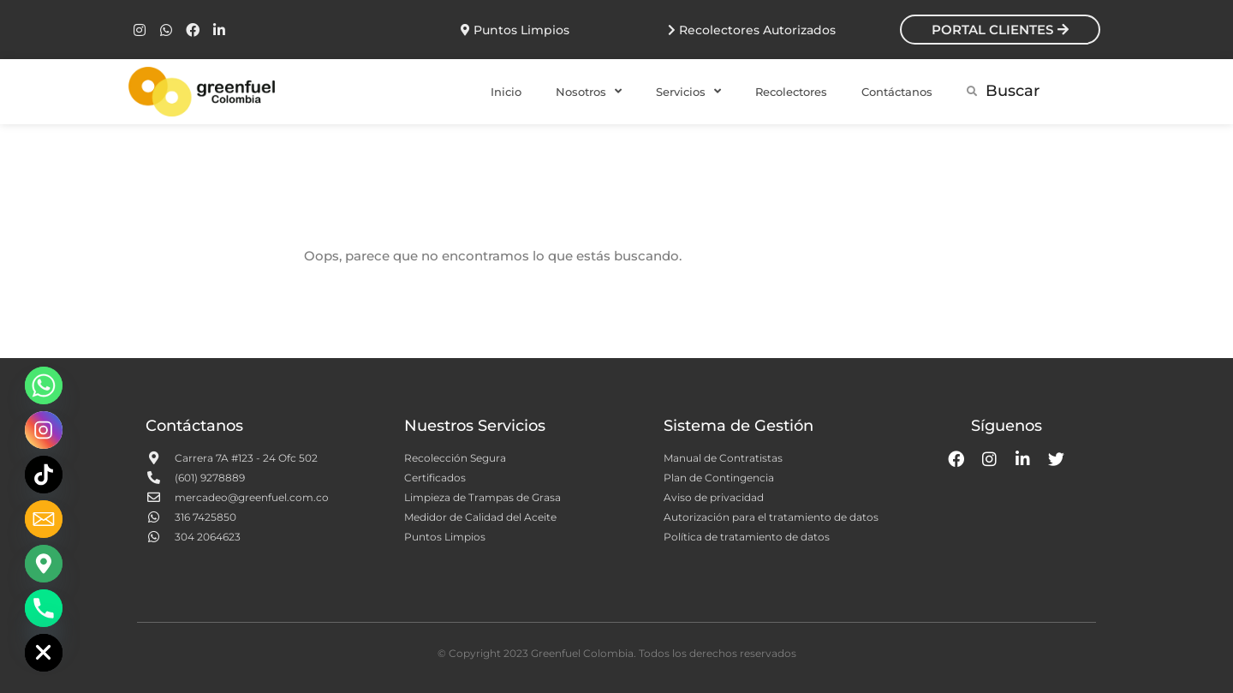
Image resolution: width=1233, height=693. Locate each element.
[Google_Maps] (44, 563)
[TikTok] (44, 474)
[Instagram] (44, 430)
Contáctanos (896, 92)
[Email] (44, 519)
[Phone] (44, 608)
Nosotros (589, 91)
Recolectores (791, 92)
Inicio (506, 92)
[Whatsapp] (44, 385)
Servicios (688, 91)
